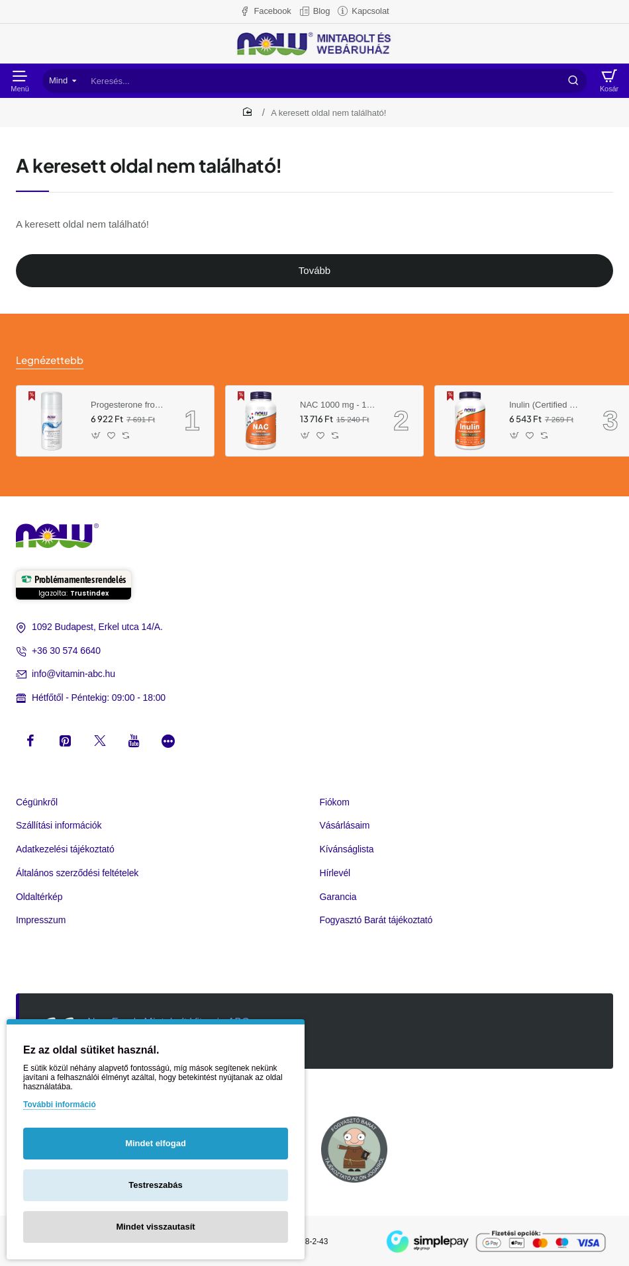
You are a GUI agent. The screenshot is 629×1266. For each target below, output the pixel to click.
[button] (96, 434)
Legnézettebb (47, 359)
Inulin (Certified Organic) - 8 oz (547, 403)
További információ (59, 1104)
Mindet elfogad (155, 1143)
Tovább (314, 270)
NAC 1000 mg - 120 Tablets (337, 403)
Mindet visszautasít (155, 1227)
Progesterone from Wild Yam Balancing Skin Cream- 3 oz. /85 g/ (128, 403)
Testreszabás (155, 1185)
